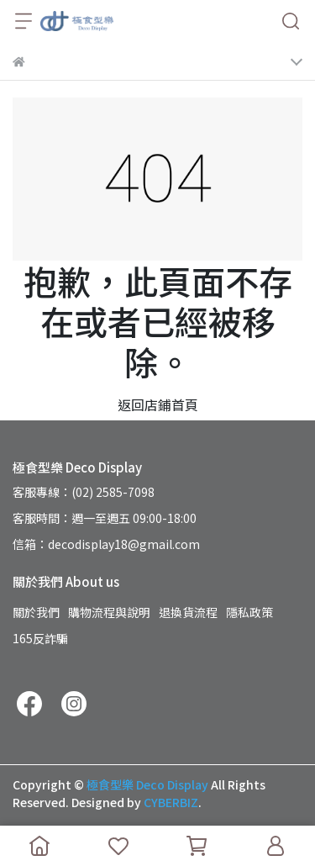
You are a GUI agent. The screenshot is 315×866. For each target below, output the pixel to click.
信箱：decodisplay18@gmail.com (106, 544)
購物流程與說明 (109, 612)
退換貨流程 (188, 612)
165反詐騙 (40, 638)
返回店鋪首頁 (158, 404)
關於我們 (36, 612)
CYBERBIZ (171, 802)
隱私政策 (249, 612)
